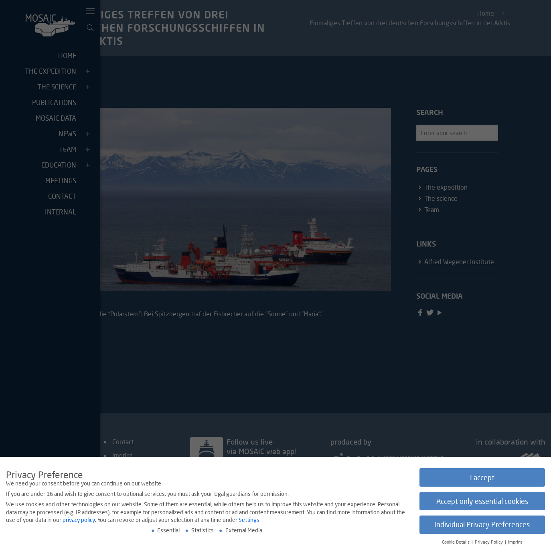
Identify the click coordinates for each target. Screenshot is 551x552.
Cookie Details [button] (456, 542)
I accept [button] (482, 478)
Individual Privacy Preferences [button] (482, 525)
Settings (249, 520)
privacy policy (79, 520)
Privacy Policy (489, 542)
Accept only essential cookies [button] (482, 501)
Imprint (515, 542)
